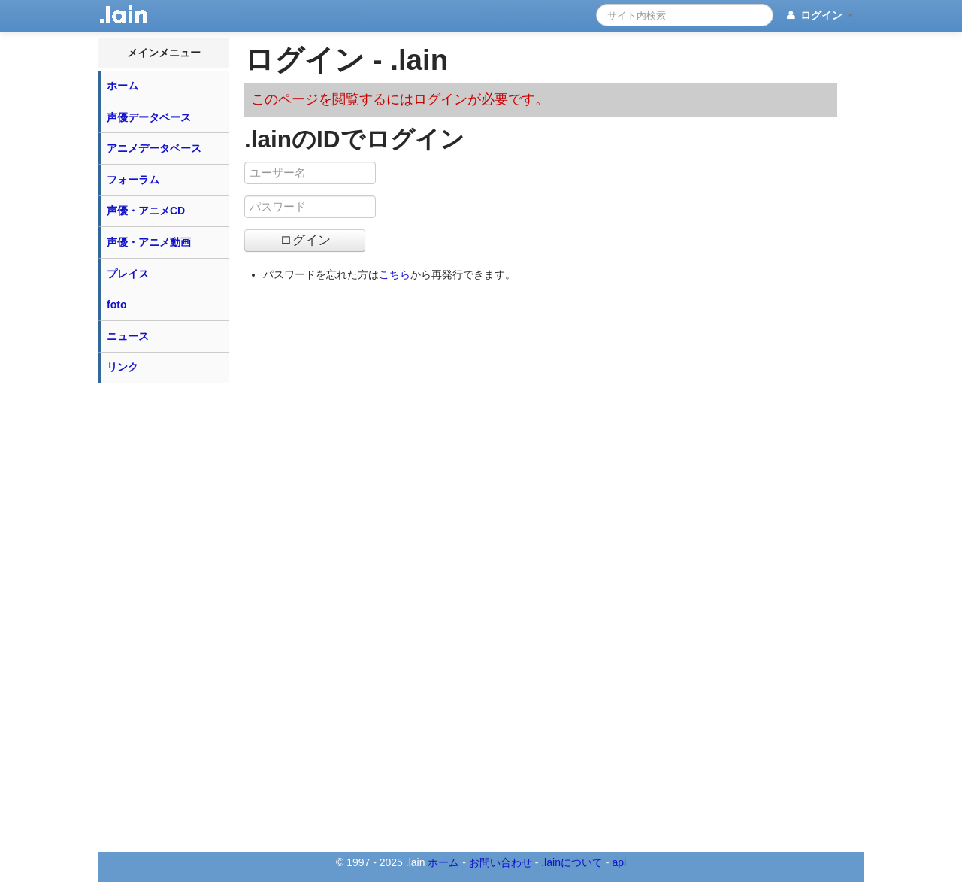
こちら (394, 274)
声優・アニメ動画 (149, 242)
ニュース (128, 336)
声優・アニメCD (146, 211)
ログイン (819, 16)
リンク (122, 367)
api (619, 862)
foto (116, 305)
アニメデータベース (154, 148)
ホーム (122, 86)
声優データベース (149, 117)
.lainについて (572, 862)
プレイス (128, 274)
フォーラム (133, 180)
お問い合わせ (500, 862)
